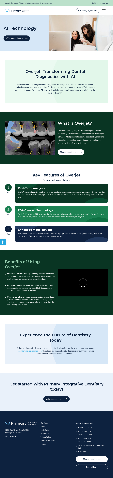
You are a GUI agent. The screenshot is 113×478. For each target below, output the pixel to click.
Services (43, 426)
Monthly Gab (45, 433)
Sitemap (43, 444)
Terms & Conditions (47, 441)
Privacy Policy (45, 437)
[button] (3, 242)
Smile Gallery (45, 430)
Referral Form (91, 467)
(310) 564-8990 (10, 436)
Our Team (44, 423)
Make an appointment (16, 38)
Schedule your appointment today (30, 351)
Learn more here (46, 3)
